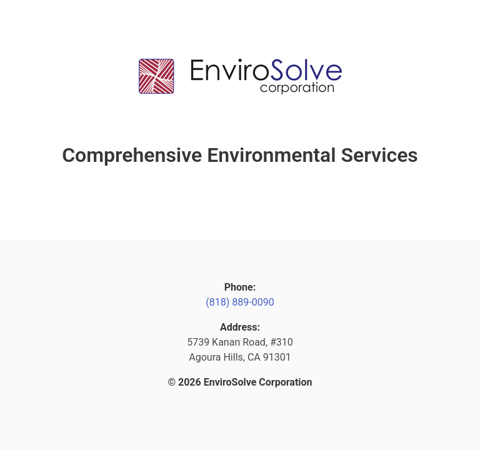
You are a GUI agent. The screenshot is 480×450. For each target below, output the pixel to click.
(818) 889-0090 (240, 302)
